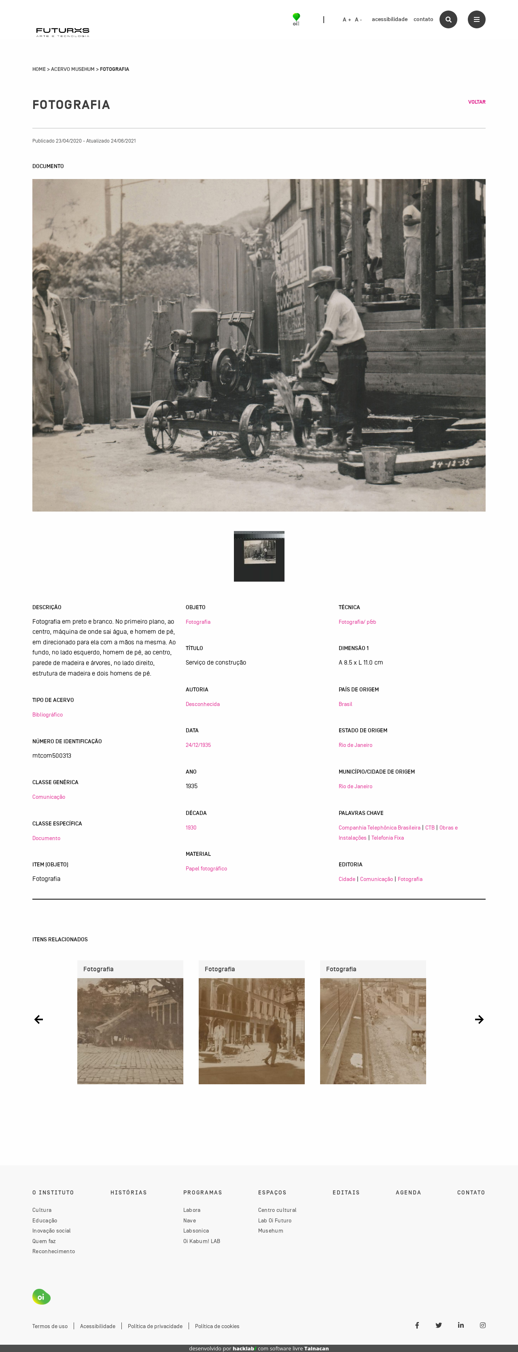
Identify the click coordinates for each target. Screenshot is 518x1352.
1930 (191, 827)
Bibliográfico (47, 714)
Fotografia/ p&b (357, 621)
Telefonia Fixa (388, 837)
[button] (38, 1019)
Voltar (477, 102)
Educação (44, 1220)
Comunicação (48, 796)
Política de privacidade (155, 1326)
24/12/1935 (198, 745)
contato (423, 19)
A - (358, 20)
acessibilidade (390, 19)
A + (347, 20)
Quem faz (44, 1241)
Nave (189, 1220)
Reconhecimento (53, 1251)
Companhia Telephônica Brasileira (379, 827)
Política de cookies (217, 1326)
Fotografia (198, 621)
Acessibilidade (97, 1326)
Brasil (345, 704)
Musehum (270, 1230)
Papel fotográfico (206, 868)
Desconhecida (203, 704)
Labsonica (196, 1230)
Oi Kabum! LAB (202, 1241)
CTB (430, 827)
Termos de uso (50, 1326)
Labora (192, 1210)
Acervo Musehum (73, 69)
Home (39, 69)
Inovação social (51, 1230)
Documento (46, 838)
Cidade (347, 879)
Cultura (41, 1210)
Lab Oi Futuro (275, 1220)
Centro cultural (277, 1210)
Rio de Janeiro (355, 745)
